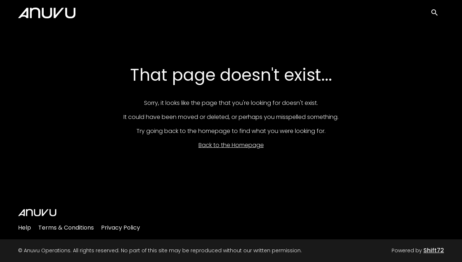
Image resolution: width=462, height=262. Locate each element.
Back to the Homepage (231, 145)
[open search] (437, 15)
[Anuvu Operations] (37, 212)
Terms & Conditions (66, 227)
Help (24, 227)
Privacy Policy (120, 227)
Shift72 (433, 250)
